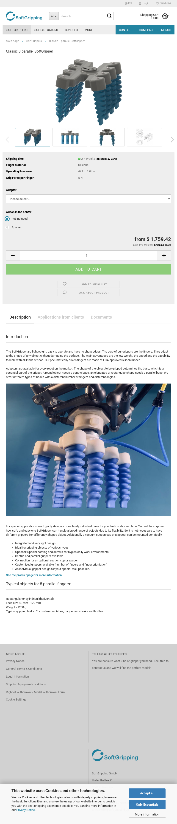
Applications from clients (61, 317)
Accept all (147, 793)
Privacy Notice (25, 810)
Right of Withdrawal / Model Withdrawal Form (35, 692)
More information (147, 814)
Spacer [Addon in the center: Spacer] (13, 227)
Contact (125, 30)
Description (20, 317)
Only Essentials (147, 804)
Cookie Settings (16, 699)
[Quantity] (88, 255)
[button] (128, 3)
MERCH (166, 30)
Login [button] (144, 3)
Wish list (163, 3)
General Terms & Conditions (24, 668)
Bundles (71, 30)
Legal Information (17, 676)
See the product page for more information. (34, 575)
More (89, 30)
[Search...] (54, 16)
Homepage (146, 30)
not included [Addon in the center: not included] (17, 218)
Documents (101, 317)
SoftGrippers (17, 30)
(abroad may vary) (106, 158)
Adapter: (11, 190)
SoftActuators (46, 30)
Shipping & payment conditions (26, 684)
